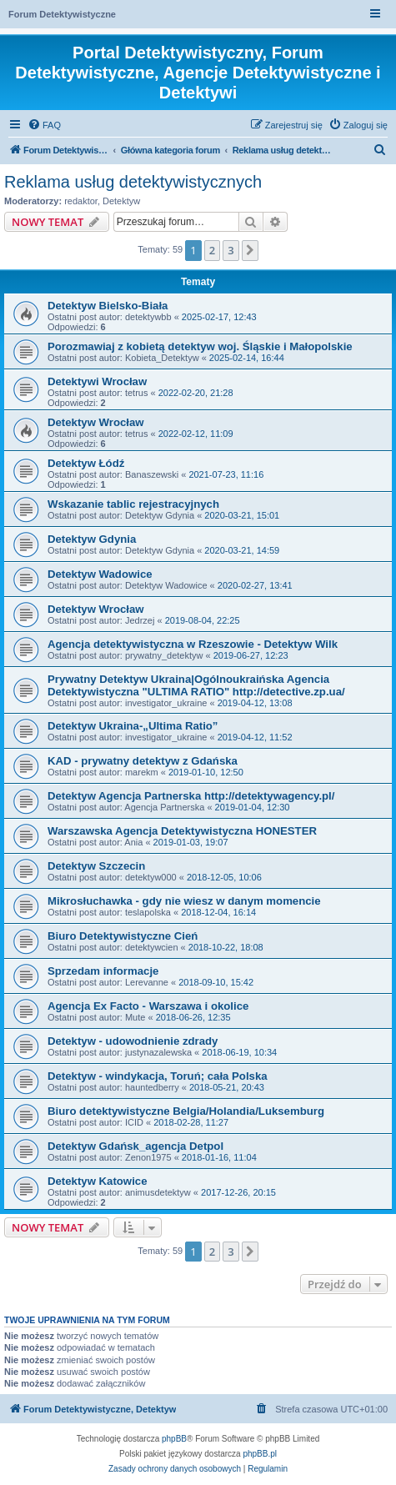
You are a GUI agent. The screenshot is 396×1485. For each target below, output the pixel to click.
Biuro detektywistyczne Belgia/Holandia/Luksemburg (186, 1111)
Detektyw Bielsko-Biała (108, 305)
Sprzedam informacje (103, 971)
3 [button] (230, 250)
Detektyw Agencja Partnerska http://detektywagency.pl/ (191, 796)
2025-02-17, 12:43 (219, 317)
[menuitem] (44, 125)
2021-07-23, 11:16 (225, 474)
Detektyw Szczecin (96, 866)
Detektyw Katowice (97, 1181)
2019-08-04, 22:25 (202, 620)
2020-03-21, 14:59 (241, 550)
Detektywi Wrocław (97, 381)
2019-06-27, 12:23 (250, 655)
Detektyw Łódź (86, 463)
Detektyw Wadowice (100, 574)
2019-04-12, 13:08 (255, 703)
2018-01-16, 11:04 (219, 1157)
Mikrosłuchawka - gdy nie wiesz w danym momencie (184, 901)
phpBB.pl (260, 1453)
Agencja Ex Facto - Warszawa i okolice (148, 1006)
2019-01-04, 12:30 (252, 807)
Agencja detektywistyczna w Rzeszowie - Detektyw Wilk (193, 644)
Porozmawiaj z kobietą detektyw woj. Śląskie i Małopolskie (200, 346)
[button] (250, 250)
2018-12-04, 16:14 (218, 912)
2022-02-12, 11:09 (195, 434)
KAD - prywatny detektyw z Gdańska (143, 761)
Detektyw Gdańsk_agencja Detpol (135, 1146)
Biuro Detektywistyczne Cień (123, 936)
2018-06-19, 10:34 (239, 1052)
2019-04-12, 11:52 (255, 737)
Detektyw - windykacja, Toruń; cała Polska (158, 1076)
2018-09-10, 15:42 (215, 982)
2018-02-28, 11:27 (190, 1122)
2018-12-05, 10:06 (224, 877)
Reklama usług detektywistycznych (133, 182)
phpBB (174, 1438)
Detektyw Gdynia (92, 539)
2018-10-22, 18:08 (225, 947)
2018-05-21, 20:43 (226, 1087)
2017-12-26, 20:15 (238, 1192)
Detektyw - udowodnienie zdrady (133, 1041)
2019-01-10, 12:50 (205, 772)
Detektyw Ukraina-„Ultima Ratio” (133, 726)
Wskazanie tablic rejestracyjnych (133, 504)
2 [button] (212, 250)
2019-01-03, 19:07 (190, 842)
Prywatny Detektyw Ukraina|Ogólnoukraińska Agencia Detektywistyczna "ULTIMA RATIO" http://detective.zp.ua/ (196, 685)
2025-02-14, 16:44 (246, 358)
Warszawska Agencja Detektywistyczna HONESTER (182, 831)
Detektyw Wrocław (96, 422)
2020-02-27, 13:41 (255, 585)
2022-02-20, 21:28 (195, 393)
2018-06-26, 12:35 (193, 1017)
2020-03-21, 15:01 (241, 515)
